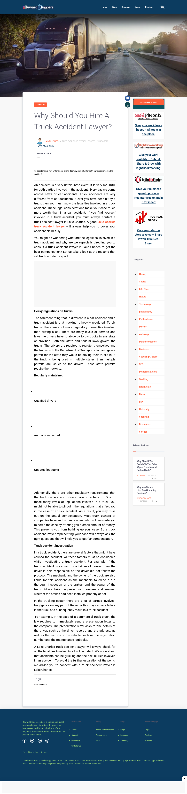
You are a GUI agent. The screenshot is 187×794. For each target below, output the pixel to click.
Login (137, 7)
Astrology (144, 334)
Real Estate (145, 386)
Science (143, 431)
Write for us (76, 746)
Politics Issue (146, 319)
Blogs (122, 730)
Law (141, 401)
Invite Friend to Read (148, 102)
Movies (143, 326)
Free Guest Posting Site (39, 764)
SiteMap (148, 740)
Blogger (141, 475)
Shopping (144, 416)
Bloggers (126, 7)
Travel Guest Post (30, 760)
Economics (144, 424)
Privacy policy (101, 735)
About (73, 730)
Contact (74, 735)
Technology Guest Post (51, 760)
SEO (141, 364)
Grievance (75, 740)
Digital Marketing (148, 371)
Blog (114, 7)
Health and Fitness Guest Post (88, 764)
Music (142, 394)
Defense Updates (148, 341)
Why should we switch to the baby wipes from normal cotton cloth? (147, 466)
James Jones (51, 141)
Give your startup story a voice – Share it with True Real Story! (149, 236)
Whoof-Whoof (144, 498)
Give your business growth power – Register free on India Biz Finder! (148, 195)
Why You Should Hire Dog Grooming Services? (146, 490)
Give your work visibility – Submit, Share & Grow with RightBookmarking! (148, 161)
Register (149, 7)
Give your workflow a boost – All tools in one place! (148, 130)
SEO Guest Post (72, 760)
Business (143, 349)
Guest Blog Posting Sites (62, 764)
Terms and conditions (105, 730)
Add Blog (124, 740)
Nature (142, 296)
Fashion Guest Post (113, 760)
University (144, 409)
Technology (145, 304)
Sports (142, 281)
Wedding (143, 379)
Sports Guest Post (133, 760)
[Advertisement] (75, 284)
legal (98, 740)
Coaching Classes (148, 356)
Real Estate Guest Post (91, 760)
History (143, 274)
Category (40, 104)
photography (145, 311)
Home (105, 7)
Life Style (144, 289)
